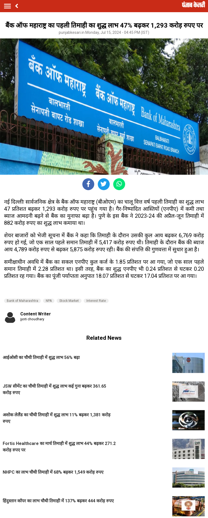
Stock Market (69, 301)
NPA (49, 301)
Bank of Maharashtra (22, 301)
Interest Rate (96, 301)
